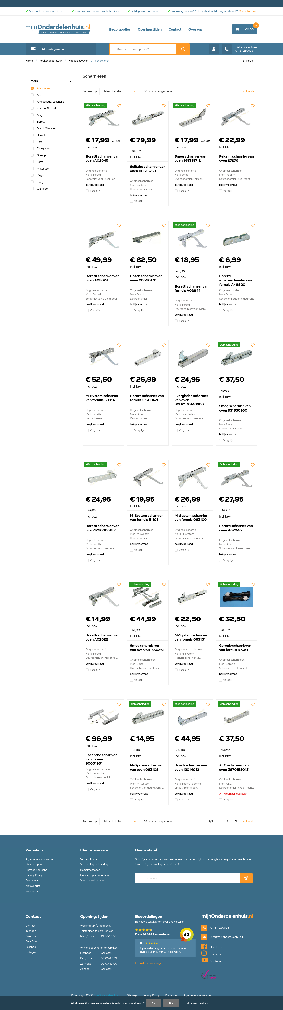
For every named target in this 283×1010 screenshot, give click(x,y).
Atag (36, 115)
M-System (40, 168)
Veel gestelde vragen (92, 880)
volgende (248, 91)
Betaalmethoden (90, 870)
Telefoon (31, 931)
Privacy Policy (34, 875)
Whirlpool (39, 188)
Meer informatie (248, 11)
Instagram (32, 952)
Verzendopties (34, 864)
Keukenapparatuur (51, 60)
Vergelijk (93, 190)
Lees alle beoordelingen (149, 963)
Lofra (37, 162)
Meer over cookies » (197, 1003)
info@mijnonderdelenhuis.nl (227, 937)
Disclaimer (32, 880)
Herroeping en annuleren (95, 875)
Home (29, 60)
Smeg (37, 182)
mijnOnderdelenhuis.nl (58, 29)
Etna (36, 142)
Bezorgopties (120, 29)
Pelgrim (38, 175)
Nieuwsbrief (33, 886)
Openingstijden (150, 29)
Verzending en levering (94, 864)
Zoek (183, 49)
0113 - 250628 (240, 49)
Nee (171, 1003)
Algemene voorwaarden (40, 859)
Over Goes (32, 941)
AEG (36, 95)
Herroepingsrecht (36, 870)
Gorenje (38, 155)
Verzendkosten (89, 859)
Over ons (195, 29)
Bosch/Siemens (43, 128)
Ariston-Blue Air (44, 108)
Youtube (211, 960)
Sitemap (132, 995)
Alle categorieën (53, 49)
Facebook (31, 947)
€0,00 (251, 27)
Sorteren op (90, 91)
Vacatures (32, 891)
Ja (153, 1003)
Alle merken (41, 88)
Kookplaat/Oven (78, 60)
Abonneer (246, 878)
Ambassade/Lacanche (47, 101)
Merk (34, 81)
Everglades (40, 148)
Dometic (39, 135)
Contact (175, 29)
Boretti (38, 121)
